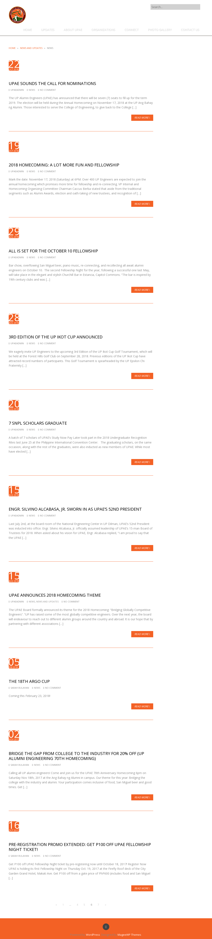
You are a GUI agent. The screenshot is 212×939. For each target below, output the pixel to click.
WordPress (93, 935)
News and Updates (31, 48)
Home (12, 48)
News (32, 89)
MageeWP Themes (129, 935)
